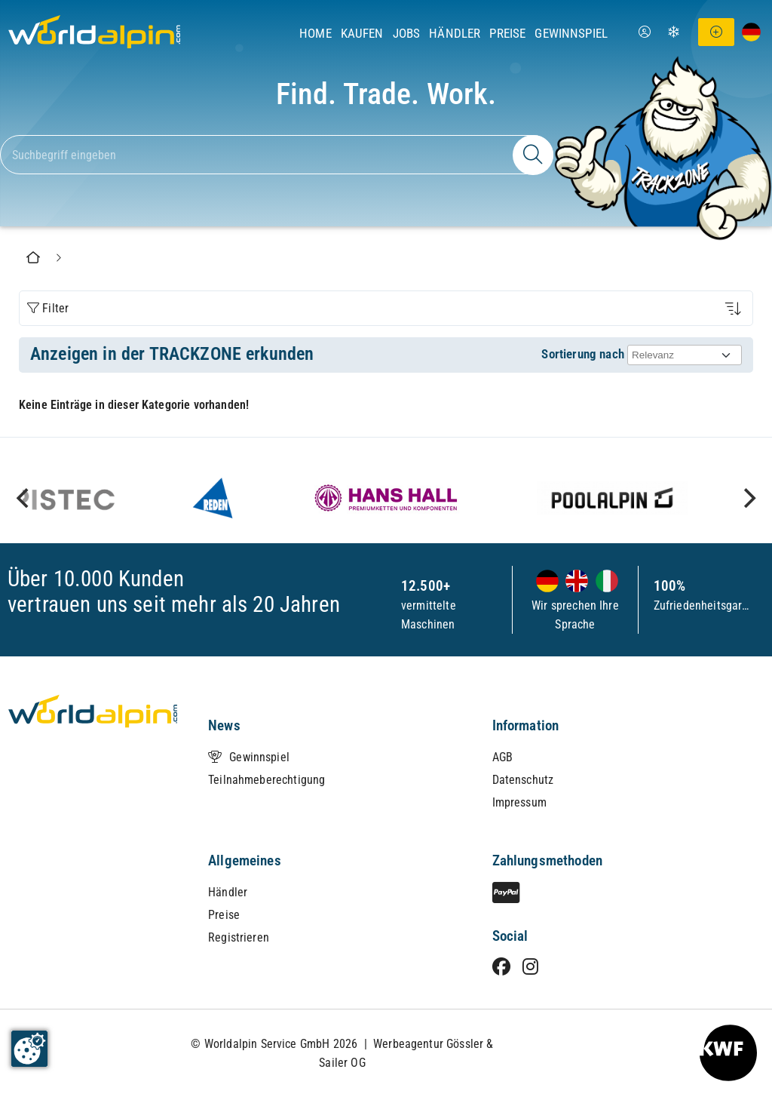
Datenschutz (523, 780)
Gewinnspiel (571, 33)
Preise (507, 33)
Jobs (407, 33)
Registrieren (238, 937)
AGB (502, 757)
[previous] (24, 498)
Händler (454, 33)
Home (315, 33)
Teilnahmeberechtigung (266, 780)
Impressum (519, 802)
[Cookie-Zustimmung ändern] (29, 1049)
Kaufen (362, 33)
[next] (747, 498)
